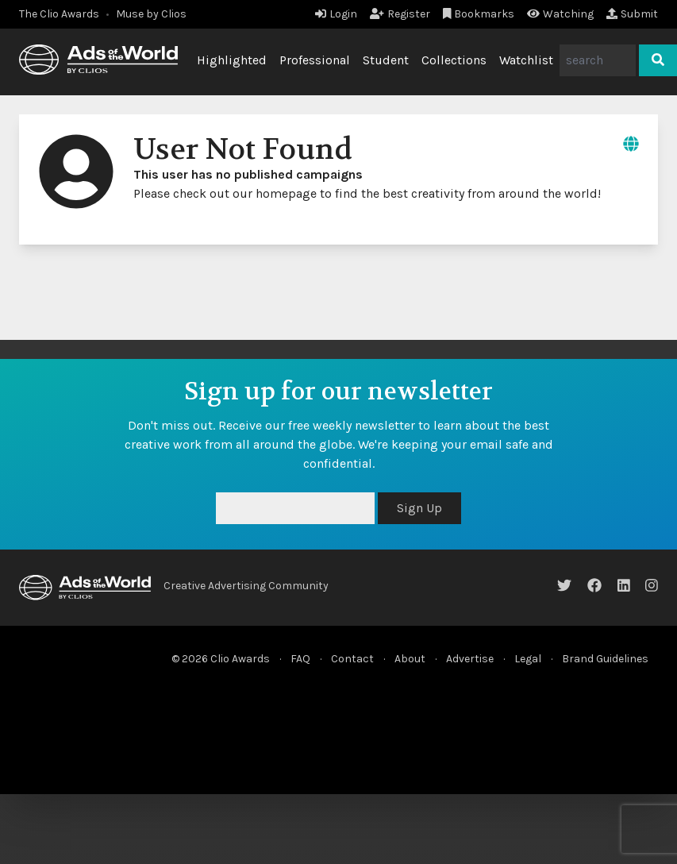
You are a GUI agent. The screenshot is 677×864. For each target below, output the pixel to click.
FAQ (300, 658)
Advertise (470, 658)
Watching (560, 14)
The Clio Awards (59, 14)
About (409, 658)
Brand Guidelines (605, 658)
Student (386, 60)
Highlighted (232, 60)
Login (336, 14)
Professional (314, 60)
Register (400, 14)
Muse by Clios (151, 14)
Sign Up (419, 507)
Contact (352, 658)
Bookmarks (479, 14)
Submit (632, 14)
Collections (454, 60)
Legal (527, 658)
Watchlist (526, 60)
